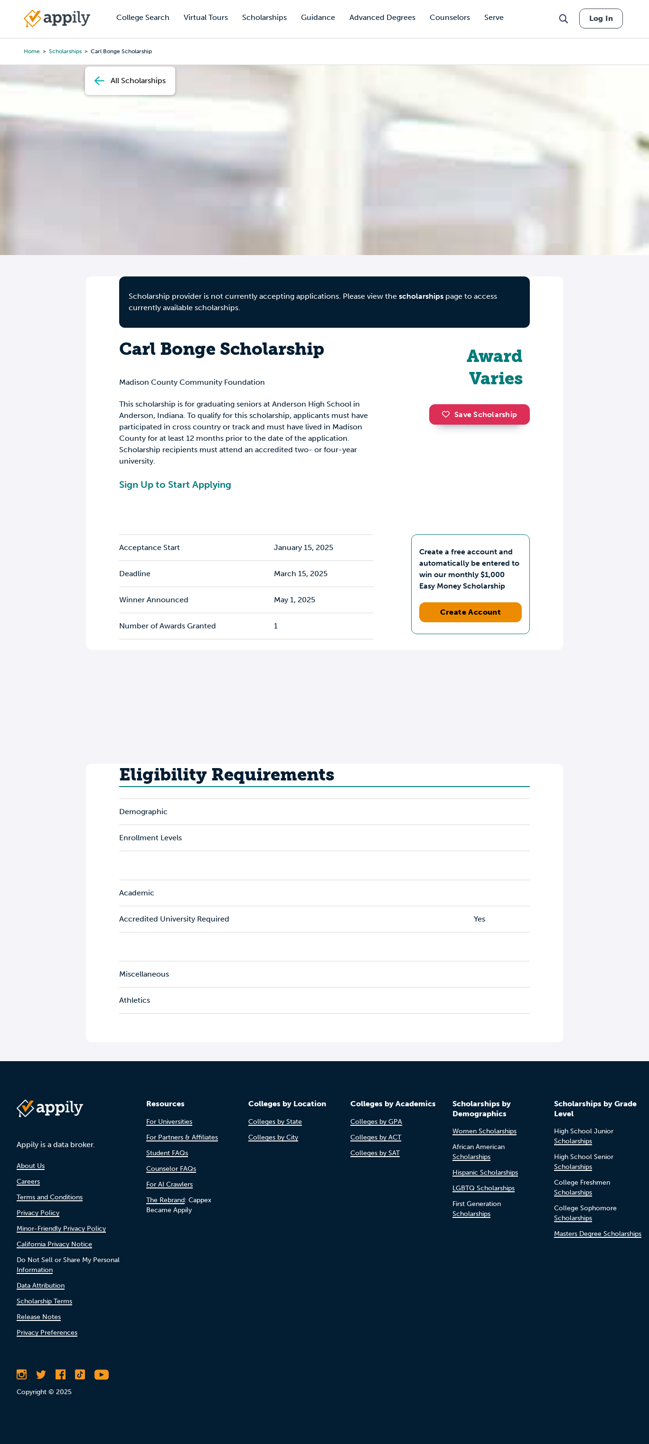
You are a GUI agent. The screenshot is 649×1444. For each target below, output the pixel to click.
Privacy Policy (38, 1213)
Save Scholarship (479, 414)
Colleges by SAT (375, 1153)
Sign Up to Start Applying (175, 484)
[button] (448, 414)
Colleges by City (273, 1137)
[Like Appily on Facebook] (61, 1375)
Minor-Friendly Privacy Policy (61, 1229)
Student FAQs (167, 1153)
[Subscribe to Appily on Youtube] (101, 1375)
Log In (601, 18)
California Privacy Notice (54, 1244)
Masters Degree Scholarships (597, 1234)
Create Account (470, 612)
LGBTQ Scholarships (483, 1188)
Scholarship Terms (44, 1301)
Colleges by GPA (376, 1122)
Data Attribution (41, 1286)
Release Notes (39, 1317)
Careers (28, 1182)
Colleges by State (275, 1122)
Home (32, 51)
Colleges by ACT (375, 1137)
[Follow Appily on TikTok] (80, 1375)
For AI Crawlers (169, 1184)
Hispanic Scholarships (485, 1172)
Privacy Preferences (47, 1333)
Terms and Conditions (50, 1197)
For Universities (169, 1122)
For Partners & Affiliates (182, 1137)
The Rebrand (165, 1200)
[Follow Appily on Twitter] (41, 1375)
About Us (31, 1166)
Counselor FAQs (171, 1169)
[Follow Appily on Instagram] (22, 1375)
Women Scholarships (484, 1131)
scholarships (421, 296)
